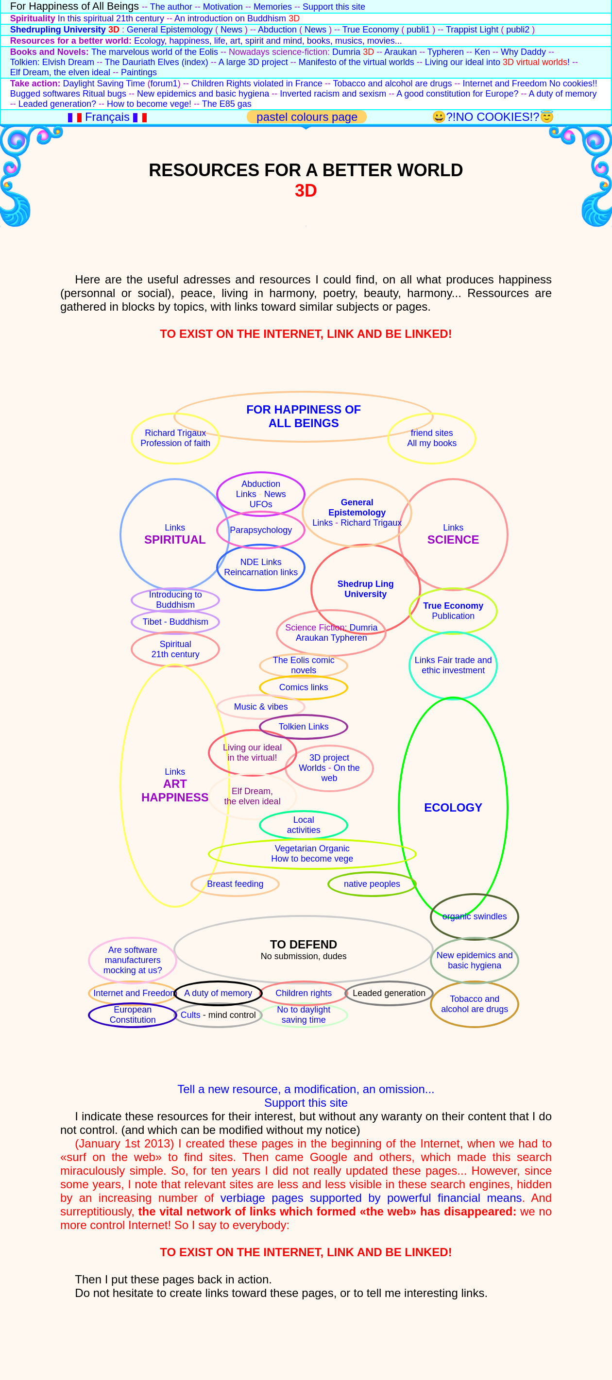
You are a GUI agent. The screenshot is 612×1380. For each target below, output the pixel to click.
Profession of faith (175, 443)
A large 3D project (253, 62)
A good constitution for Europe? (457, 94)
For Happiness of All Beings (74, 6)
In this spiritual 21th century (111, 18)
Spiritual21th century (176, 649)
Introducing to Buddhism (175, 600)
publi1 (418, 29)
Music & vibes (261, 707)
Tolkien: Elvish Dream (52, 62)
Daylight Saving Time (104, 83)
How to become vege (312, 859)
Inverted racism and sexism (333, 94)
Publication (453, 616)
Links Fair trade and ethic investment (453, 665)
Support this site (334, 7)
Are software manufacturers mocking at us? (132, 960)
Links (175, 527)
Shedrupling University (58, 29)
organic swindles (474, 916)
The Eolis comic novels (304, 665)
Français (109, 116)
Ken (482, 52)
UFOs (261, 504)
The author (171, 7)
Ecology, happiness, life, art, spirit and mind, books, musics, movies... (268, 41)
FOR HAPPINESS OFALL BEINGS (303, 416)
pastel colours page (308, 116)
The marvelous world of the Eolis (154, 52)
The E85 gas (227, 104)
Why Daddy (523, 52)
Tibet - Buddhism (175, 622)
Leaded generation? (57, 104)
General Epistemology (170, 29)
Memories (273, 7)
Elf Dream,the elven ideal (252, 796)
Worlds (313, 768)
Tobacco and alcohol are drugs (392, 83)
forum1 (164, 83)
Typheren (445, 52)
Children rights (303, 993)
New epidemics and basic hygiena (203, 94)
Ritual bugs (104, 94)
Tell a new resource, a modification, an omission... (306, 1089)
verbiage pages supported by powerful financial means (371, 1197)
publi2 (517, 29)
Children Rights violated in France (257, 83)
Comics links (303, 687)
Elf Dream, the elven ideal (60, 72)
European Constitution (133, 1015)
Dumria (346, 52)
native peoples (372, 884)
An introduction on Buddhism (230, 18)
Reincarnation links (261, 572)
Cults (192, 1015)
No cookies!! (573, 83)
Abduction (277, 29)
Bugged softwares (45, 94)
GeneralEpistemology (357, 507)
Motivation (223, 7)
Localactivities (304, 825)
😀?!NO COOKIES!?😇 (493, 116)
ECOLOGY (453, 807)
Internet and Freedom (505, 83)
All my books (432, 443)
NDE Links (261, 562)
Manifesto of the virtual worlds (356, 62)
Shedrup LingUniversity (366, 589)
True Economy (370, 29)
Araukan (400, 52)
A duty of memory (562, 94)
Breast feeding (235, 884)
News (231, 29)
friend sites (432, 433)
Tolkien (293, 727)
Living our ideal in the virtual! (252, 753)
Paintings (139, 72)
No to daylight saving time (303, 1015)
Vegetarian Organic (312, 848)
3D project (329, 758)
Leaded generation (389, 993)
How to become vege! (149, 104)
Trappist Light (472, 29)
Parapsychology (261, 530)
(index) (195, 62)
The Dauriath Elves (143, 62)
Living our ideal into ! (497, 62)
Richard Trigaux (175, 433)
